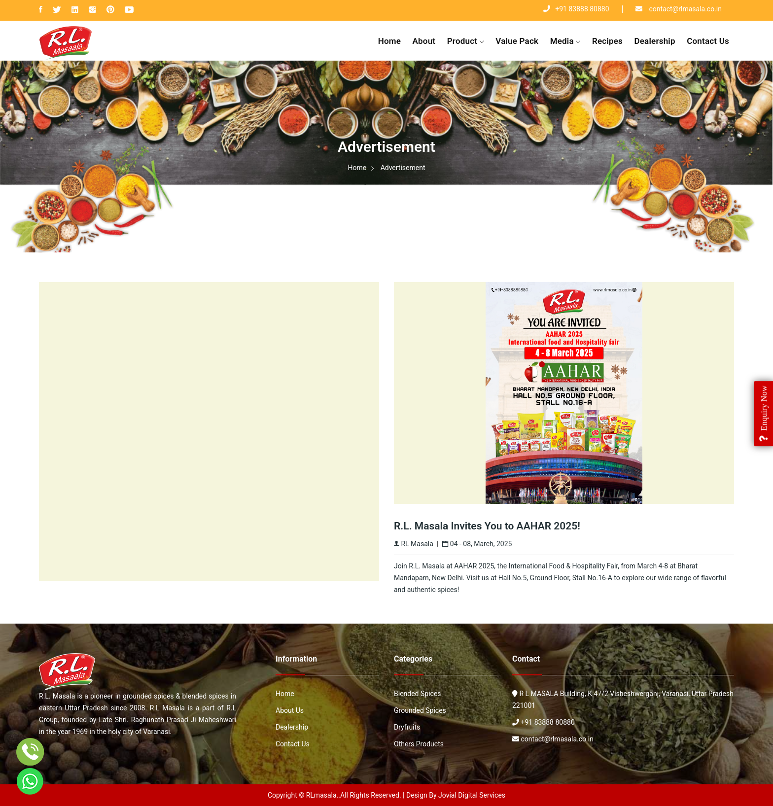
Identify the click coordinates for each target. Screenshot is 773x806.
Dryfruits (407, 727)
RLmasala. (322, 795)
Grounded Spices (420, 710)
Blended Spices (417, 694)
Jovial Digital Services (471, 795)
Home (389, 41)
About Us (290, 710)
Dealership (654, 41)
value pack (516, 41)
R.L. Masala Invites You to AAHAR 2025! (487, 526)
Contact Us (708, 41)
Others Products (419, 744)
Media (565, 42)
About (424, 41)
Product (465, 42)
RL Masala (413, 544)
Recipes (607, 41)
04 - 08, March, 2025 (477, 544)
